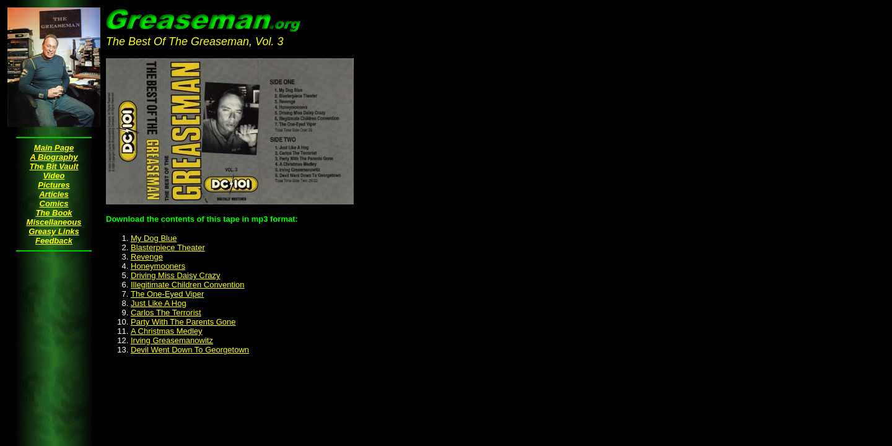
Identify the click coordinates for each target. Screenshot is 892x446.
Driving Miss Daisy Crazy (175, 275)
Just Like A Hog (158, 303)
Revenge (147, 256)
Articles (54, 194)
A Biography (54, 157)
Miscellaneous (54, 222)
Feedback (53, 240)
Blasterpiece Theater (168, 247)
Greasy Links (53, 231)
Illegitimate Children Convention (188, 284)
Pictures (53, 185)
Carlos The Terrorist (166, 312)
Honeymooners (158, 266)
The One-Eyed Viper (167, 294)
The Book (53, 212)
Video (54, 175)
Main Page (54, 147)
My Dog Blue (154, 238)
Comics (54, 203)
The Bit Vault (54, 166)
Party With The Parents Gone (183, 321)
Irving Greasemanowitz (172, 340)
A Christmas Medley (167, 331)
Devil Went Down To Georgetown (190, 349)
